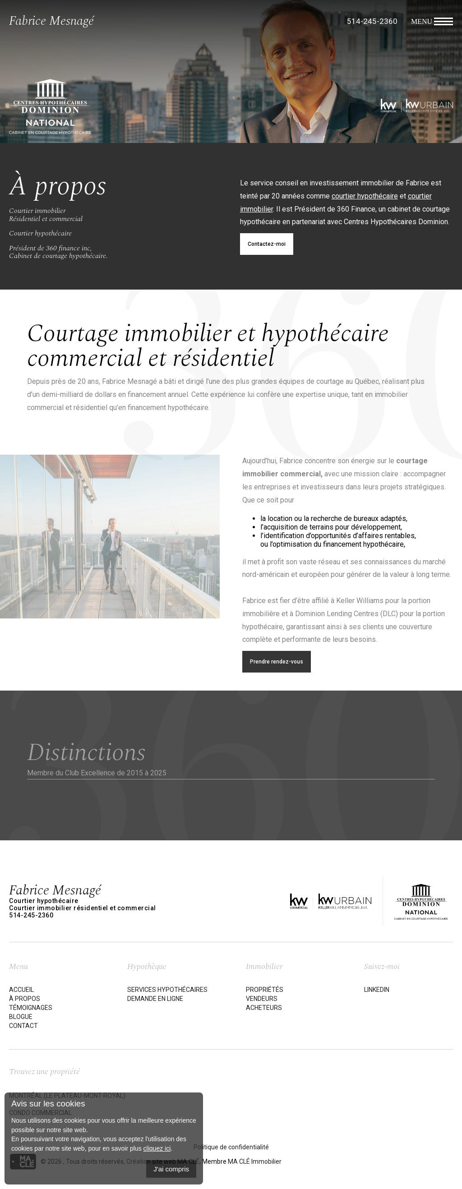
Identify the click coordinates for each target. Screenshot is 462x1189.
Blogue (20, 1016)
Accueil (21, 989)
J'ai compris (171, 1169)
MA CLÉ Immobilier (255, 1161)
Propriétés (264, 989)
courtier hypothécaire (365, 196)
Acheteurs (264, 1007)
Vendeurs (261, 998)
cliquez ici (157, 1148)
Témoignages (30, 1007)
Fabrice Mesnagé (51, 21)
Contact (23, 1025)
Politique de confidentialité (231, 1147)
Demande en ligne (155, 998)
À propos (24, 998)
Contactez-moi (267, 244)
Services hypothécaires (167, 989)
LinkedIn (376, 989)
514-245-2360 (372, 21)
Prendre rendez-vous (276, 662)
